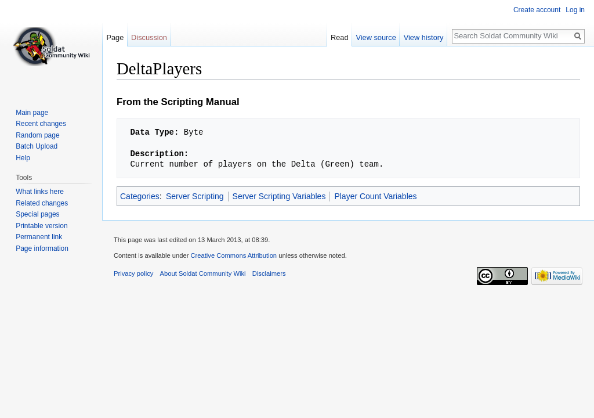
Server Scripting (195, 196)
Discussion (149, 37)
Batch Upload (36, 146)
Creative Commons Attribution (233, 255)
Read (340, 37)
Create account (536, 10)
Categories (140, 196)
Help (23, 158)
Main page (32, 113)
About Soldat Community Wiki (203, 273)
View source (376, 37)
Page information (42, 248)
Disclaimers (269, 273)
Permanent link (39, 237)
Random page (37, 135)
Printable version (41, 226)
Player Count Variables (375, 196)
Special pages (37, 214)
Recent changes (41, 124)
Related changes (42, 203)
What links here (40, 192)
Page (115, 37)
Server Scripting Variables (279, 196)
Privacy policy (133, 273)
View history (424, 37)
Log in (575, 10)
